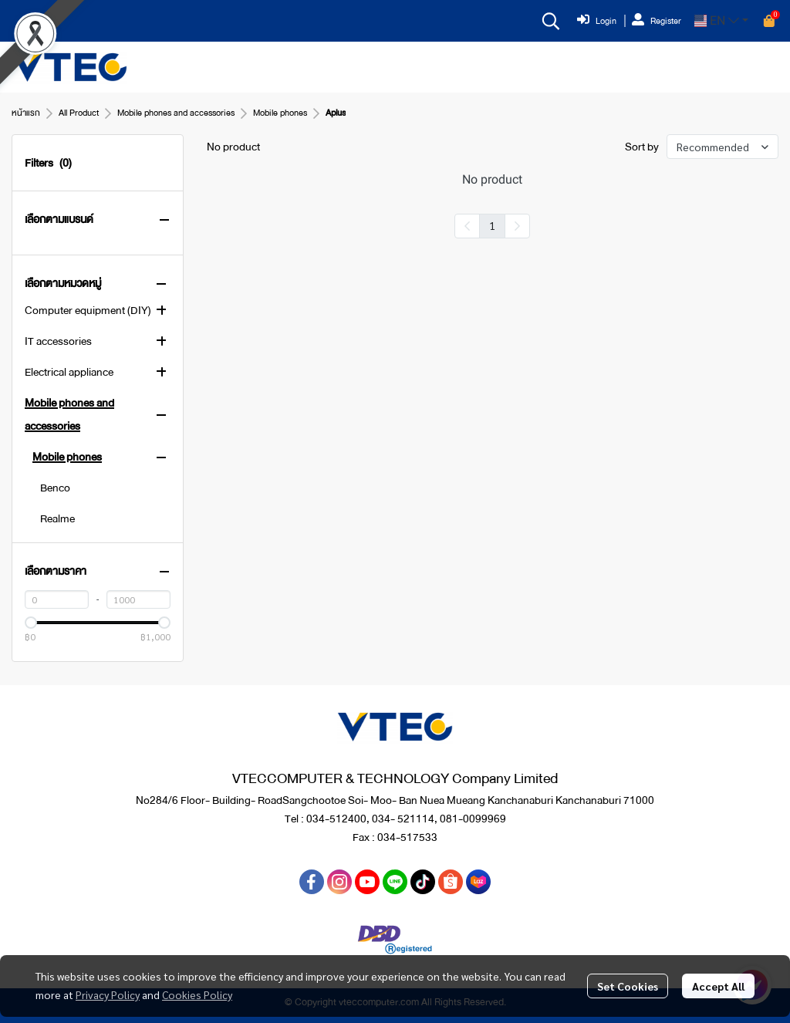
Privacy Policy (108, 994)
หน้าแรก (26, 113)
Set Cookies (627, 986)
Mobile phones (280, 113)
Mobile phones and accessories (176, 113)
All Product (79, 113)
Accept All (718, 986)
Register (656, 21)
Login (596, 21)
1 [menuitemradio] (492, 225)
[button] (551, 21)
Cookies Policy (197, 994)
